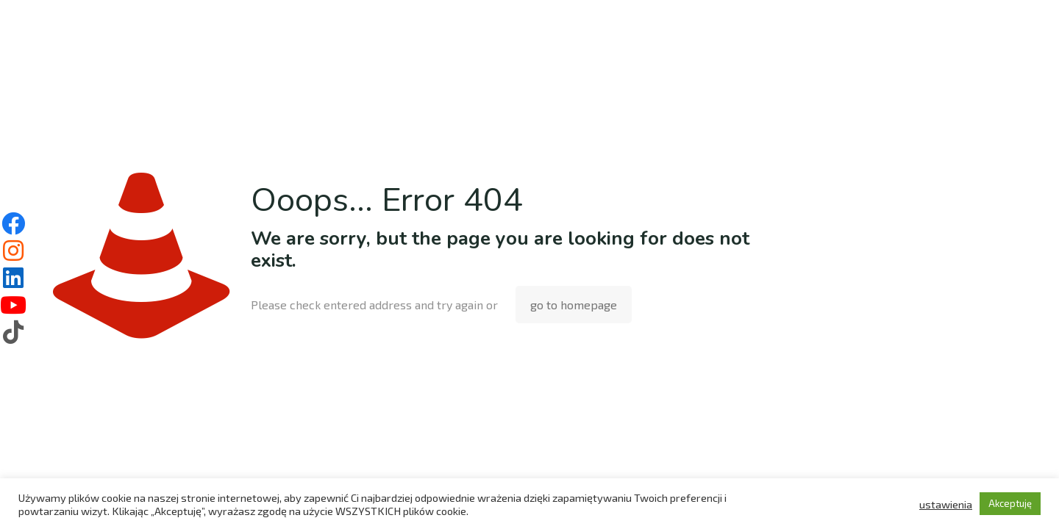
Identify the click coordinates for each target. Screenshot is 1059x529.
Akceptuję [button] (1010, 503)
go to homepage (573, 305)
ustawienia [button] (945, 504)
